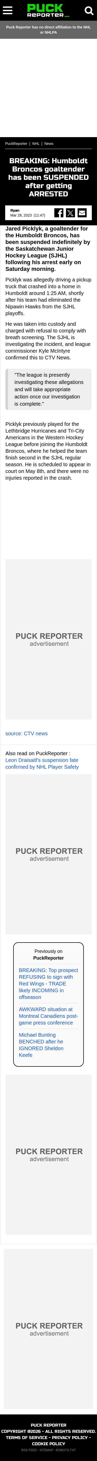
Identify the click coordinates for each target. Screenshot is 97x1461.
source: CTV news (26, 733)
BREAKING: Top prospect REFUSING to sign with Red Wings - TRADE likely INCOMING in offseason (48, 983)
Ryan (14, 210)
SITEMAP (46, 1450)
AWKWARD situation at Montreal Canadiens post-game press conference (48, 1016)
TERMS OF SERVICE (26, 1437)
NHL (36, 144)
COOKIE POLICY (48, 1443)
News (49, 144)
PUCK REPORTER (48, 1425)
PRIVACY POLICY (70, 1437)
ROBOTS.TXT (66, 1450)
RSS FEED (29, 1450)
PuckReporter (16, 144)
